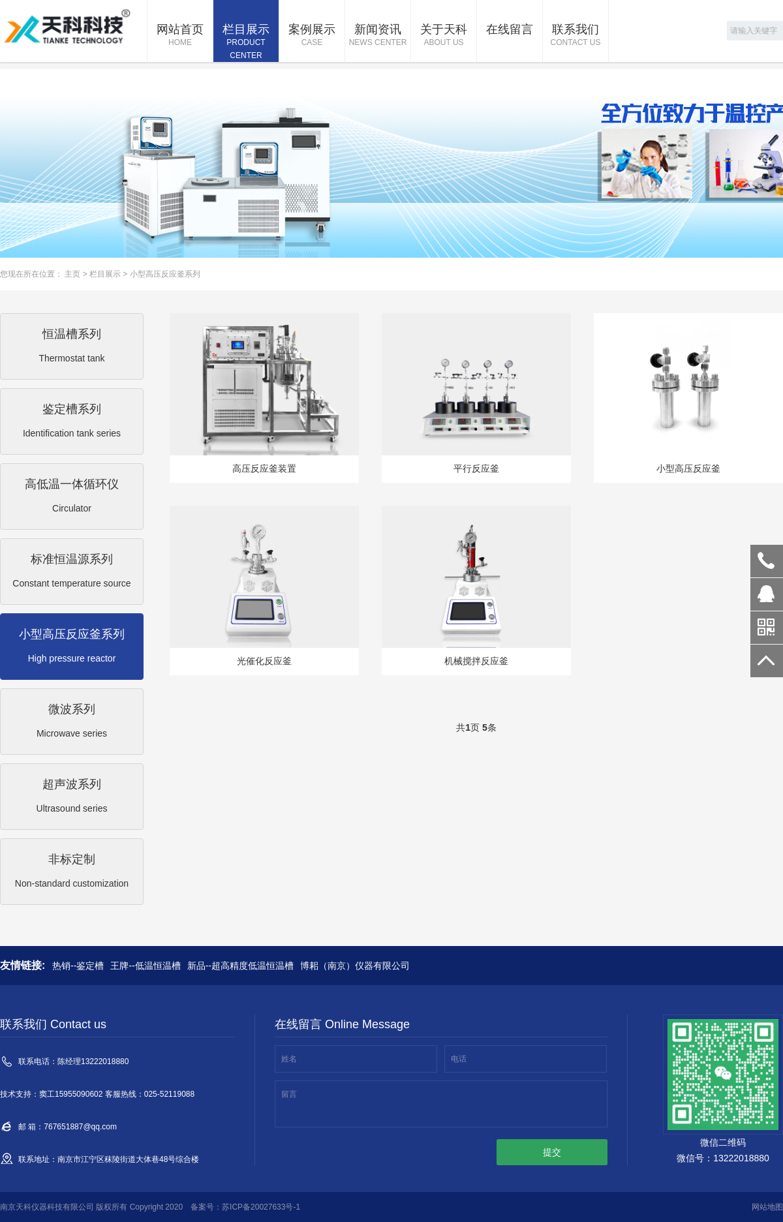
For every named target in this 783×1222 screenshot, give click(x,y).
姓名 (289, 1058)
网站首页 (180, 36)
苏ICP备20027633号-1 (261, 1207)
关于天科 (443, 36)
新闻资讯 (377, 36)
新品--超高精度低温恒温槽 (240, 965)
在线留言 (509, 29)
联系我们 (575, 36)
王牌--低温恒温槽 (145, 965)
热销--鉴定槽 (78, 965)
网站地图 (767, 1207)
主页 (72, 274)
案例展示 (312, 36)
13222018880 (766, 561)
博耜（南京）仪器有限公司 (355, 965)
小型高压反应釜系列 (165, 274)
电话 (459, 1058)
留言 (289, 1094)
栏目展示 (246, 42)
